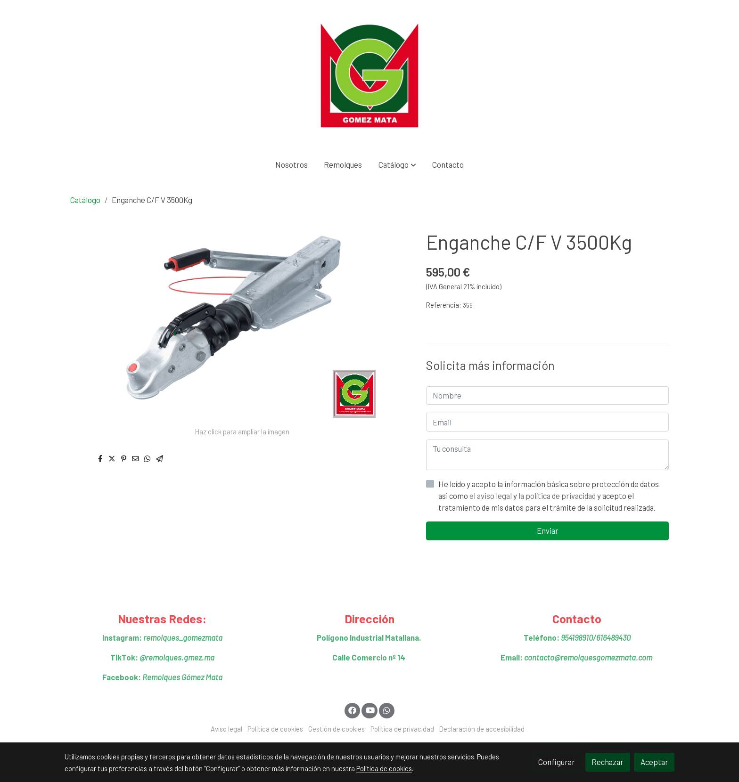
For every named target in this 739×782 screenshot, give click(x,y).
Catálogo (85, 199)
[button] (397, 165)
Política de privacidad (402, 729)
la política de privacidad (557, 495)
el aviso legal (491, 495)
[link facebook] (353, 710)
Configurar (556, 761)
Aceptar (654, 761)
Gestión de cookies (336, 729)
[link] (369, 75)
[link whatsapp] (386, 710)
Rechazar (607, 761)
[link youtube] (369, 710)
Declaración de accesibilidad (482, 729)
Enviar (547, 530)
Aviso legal (226, 729)
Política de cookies (275, 729)
